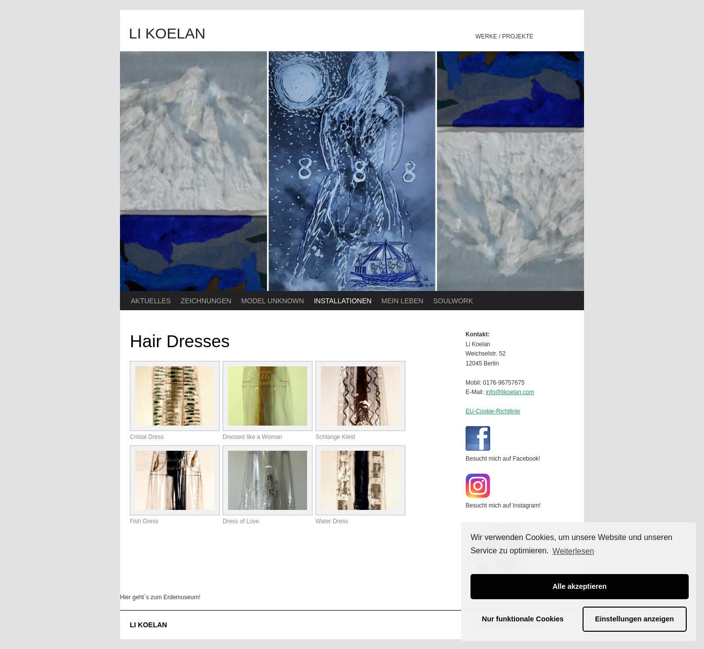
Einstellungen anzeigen (634, 619)
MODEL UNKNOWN (272, 301)
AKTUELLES (151, 301)
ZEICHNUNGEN (206, 301)
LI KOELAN (167, 33)
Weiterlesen (573, 551)
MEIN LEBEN (403, 301)
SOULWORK (453, 301)
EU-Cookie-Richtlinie (493, 411)
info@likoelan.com (510, 392)
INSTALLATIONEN (343, 301)
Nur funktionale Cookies (523, 619)
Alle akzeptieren (579, 586)
